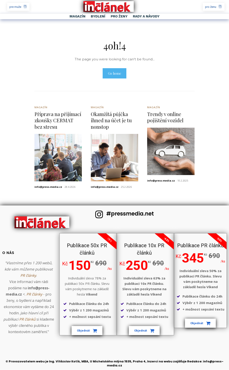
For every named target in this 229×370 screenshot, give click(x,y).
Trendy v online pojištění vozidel (165, 117)
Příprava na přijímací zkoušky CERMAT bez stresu (57, 120)
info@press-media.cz (48, 187)
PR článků (27, 319)
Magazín (40, 107)
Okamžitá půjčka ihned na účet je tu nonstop (111, 120)
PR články (28, 275)
